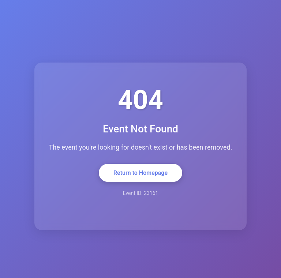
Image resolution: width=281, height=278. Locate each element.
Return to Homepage (140, 172)
